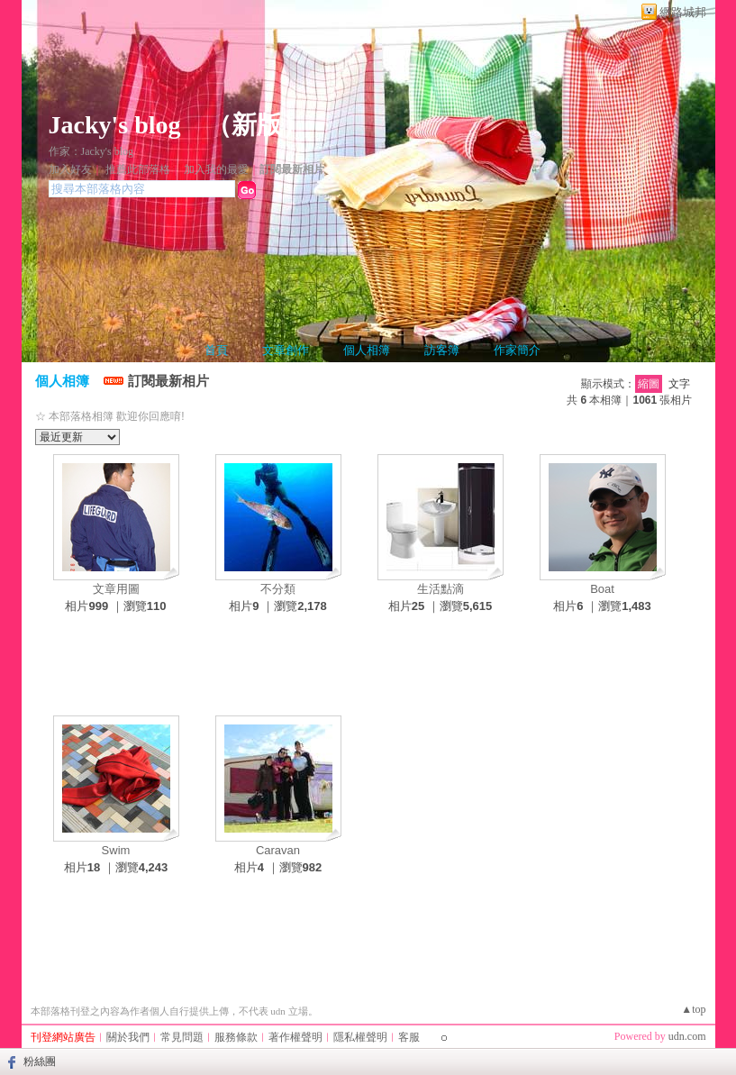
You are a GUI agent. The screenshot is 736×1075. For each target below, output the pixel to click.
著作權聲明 (295, 1037)
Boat (602, 589)
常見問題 (182, 1037)
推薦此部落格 (137, 169)
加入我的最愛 (216, 169)
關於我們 (128, 1037)
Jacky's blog (115, 125)
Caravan (278, 850)
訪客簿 (441, 350)
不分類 (277, 589)
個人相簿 (366, 350)
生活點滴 (440, 589)
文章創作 (285, 350)
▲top (693, 1009)
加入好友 (70, 169)
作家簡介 (517, 350)
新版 (257, 125)
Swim (116, 850)
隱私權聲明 (360, 1037)
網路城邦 (682, 12)
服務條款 (236, 1037)
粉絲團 (39, 1061)
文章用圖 (116, 589)
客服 (409, 1037)
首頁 (216, 350)
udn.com (687, 1036)
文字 (679, 384)
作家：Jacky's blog (91, 151)
